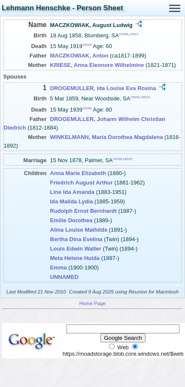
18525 (127, 158)
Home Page (92, 303)
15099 (123, 34)
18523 (134, 34)
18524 (145, 97)
